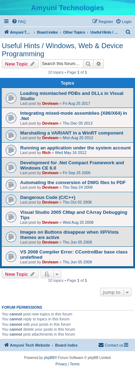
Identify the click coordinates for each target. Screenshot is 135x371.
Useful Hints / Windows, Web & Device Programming (62, 50)
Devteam (50, 103)
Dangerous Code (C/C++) (47, 197)
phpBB (49, 358)
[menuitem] (19, 21)
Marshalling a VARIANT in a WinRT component (71, 133)
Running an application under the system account (75, 147)
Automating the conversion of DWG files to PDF (73, 182)
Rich (46, 152)
